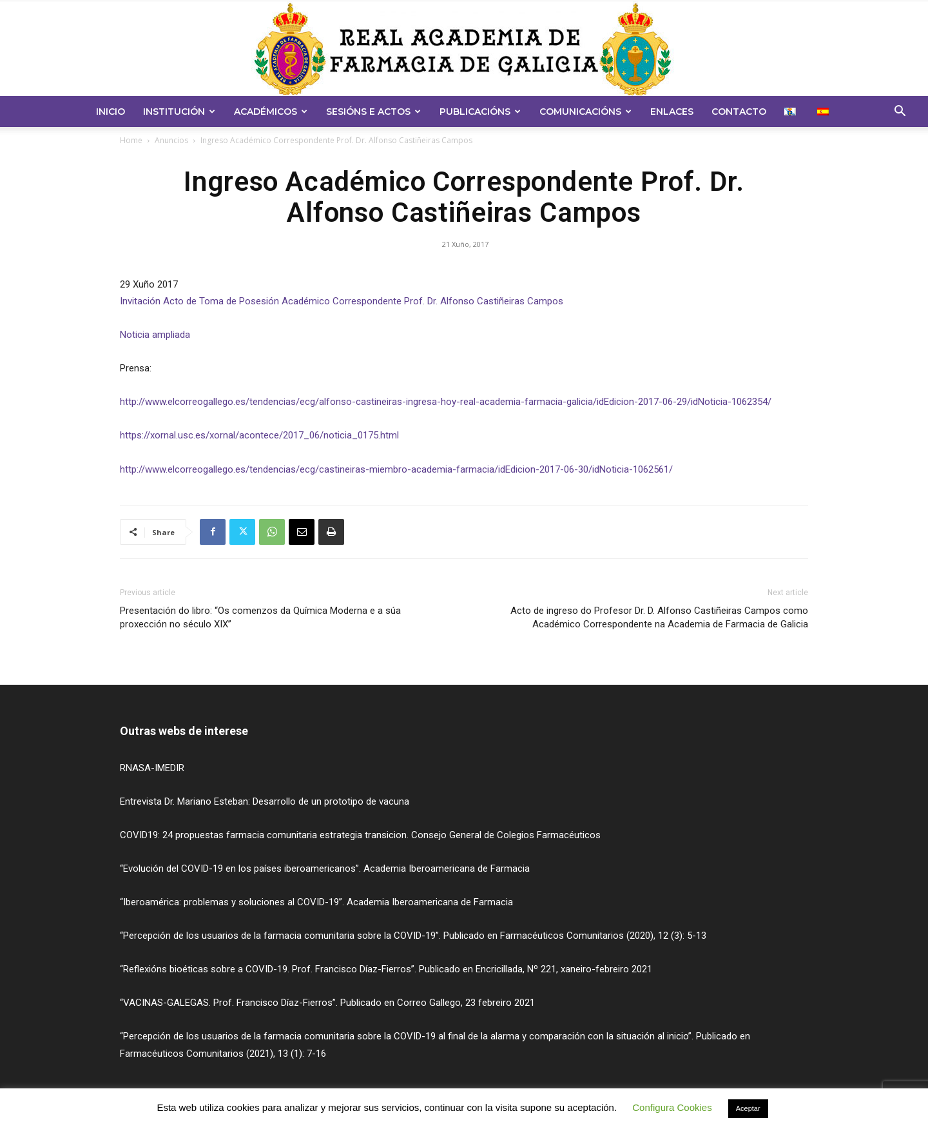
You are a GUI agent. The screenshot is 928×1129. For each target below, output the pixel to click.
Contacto (738, 111)
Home (131, 140)
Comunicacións (585, 111)
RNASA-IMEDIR (152, 768)
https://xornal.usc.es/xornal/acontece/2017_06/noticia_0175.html (259, 435)
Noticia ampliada (155, 334)
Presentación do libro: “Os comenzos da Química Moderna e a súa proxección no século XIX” (260, 617)
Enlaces (671, 111)
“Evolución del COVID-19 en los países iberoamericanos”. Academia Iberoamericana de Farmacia (325, 868)
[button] (899, 112)
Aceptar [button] (748, 1108)
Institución (179, 111)
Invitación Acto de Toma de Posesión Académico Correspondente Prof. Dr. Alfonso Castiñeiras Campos (341, 301)
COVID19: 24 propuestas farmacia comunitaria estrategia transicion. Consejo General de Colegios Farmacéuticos (360, 835)
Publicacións (480, 111)
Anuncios (171, 140)
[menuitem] (791, 111)
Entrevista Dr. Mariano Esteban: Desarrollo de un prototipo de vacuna (264, 801)
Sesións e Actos (373, 111)
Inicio (110, 111)
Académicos (270, 111)
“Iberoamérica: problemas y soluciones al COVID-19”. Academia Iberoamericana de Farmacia (316, 902)
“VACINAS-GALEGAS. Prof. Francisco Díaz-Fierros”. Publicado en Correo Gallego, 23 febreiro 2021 (327, 1002)
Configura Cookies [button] (671, 1107)
